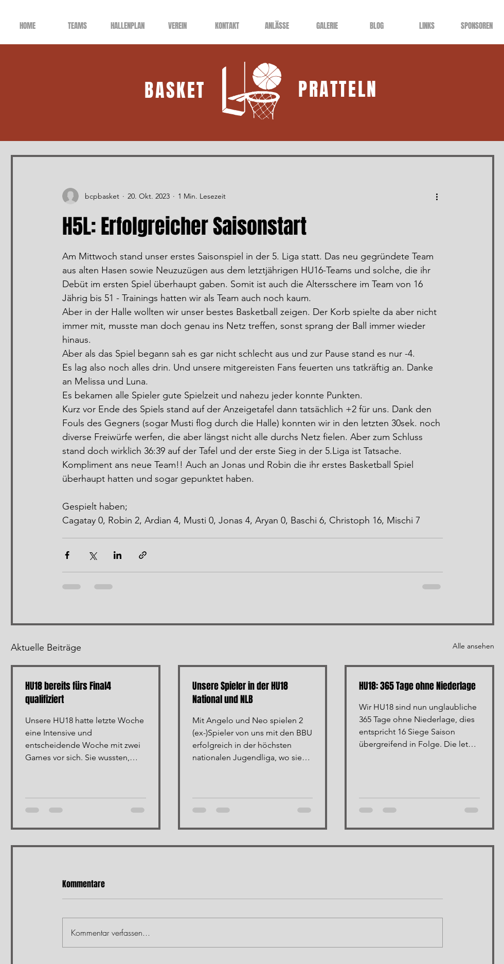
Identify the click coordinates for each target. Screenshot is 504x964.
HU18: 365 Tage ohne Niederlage (417, 686)
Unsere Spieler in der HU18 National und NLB (240, 692)
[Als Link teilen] (143, 555)
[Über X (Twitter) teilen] (92, 555)
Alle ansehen (473, 646)
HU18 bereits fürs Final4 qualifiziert (68, 692)
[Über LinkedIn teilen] (117, 555)
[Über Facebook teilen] (67, 555)
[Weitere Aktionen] (436, 196)
